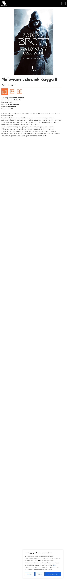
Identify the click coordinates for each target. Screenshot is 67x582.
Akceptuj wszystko (53, 574)
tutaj (54, 565)
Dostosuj (29, 574)
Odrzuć (40, 574)
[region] (42, 564)
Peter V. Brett (8, 85)
